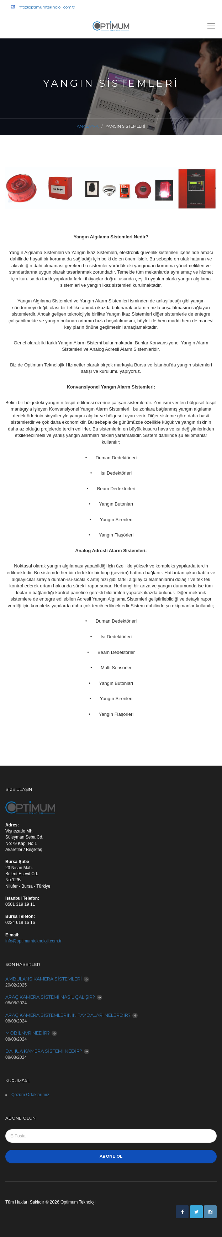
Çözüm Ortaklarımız (30, 1094)
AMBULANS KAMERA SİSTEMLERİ (43, 979)
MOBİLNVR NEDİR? (27, 1033)
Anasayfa (88, 126)
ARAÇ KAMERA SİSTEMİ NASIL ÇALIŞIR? (50, 997)
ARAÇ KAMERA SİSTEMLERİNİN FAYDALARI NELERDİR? (68, 1015)
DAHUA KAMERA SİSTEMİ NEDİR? (43, 1051)
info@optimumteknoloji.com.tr (43, 7)
